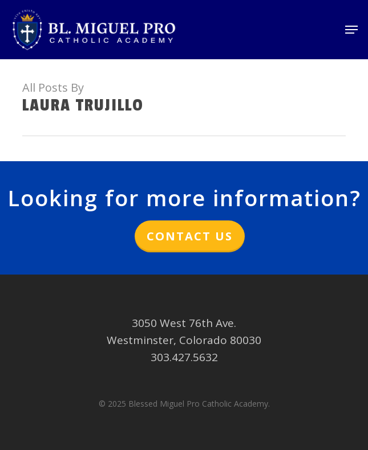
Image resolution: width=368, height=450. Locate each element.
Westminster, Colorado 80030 (184, 340)
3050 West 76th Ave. (184, 323)
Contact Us (190, 236)
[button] (351, 29)
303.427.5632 (184, 357)
